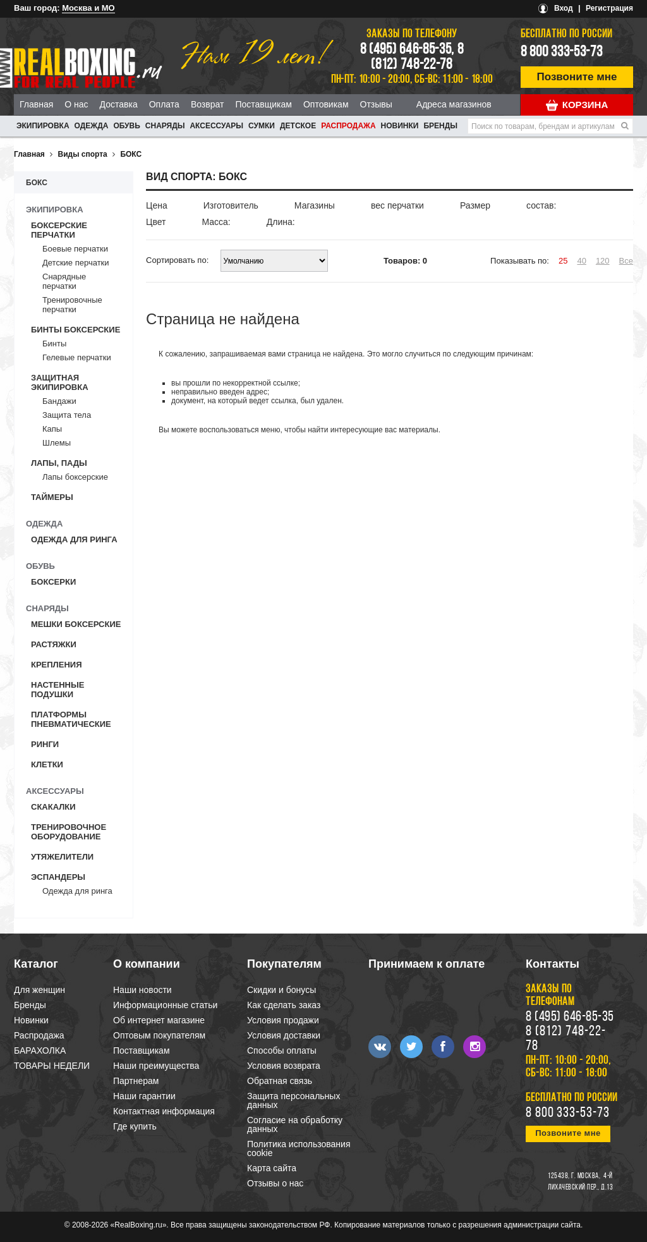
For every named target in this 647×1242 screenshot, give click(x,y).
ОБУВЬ (126, 125)
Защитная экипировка (59, 382)
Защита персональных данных (293, 1100)
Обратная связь (279, 1081)
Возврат (207, 104)
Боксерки (53, 582)
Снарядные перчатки (64, 281)
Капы (52, 429)
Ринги (45, 744)
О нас (76, 104)
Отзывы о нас (275, 1183)
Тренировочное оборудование (68, 831)
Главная (36, 104)
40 (581, 260)
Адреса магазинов (454, 104)
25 (563, 260)
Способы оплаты (282, 1050)
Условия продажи (283, 1020)
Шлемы (56, 442)
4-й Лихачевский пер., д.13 (580, 1181)
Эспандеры (58, 877)
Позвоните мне (577, 77)
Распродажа (348, 125)
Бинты (54, 343)
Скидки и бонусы (281, 990)
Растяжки (53, 644)
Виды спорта (82, 154)
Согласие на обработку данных (294, 1124)
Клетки (47, 764)
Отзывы (376, 104)
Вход (563, 8)
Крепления (56, 664)
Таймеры (52, 497)
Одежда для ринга (74, 539)
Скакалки (53, 807)
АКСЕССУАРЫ (216, 125)
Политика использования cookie (298, 1148)
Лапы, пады (59, 463)
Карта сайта (271, 1168)
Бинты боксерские (75, 329)
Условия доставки (283, 1035)
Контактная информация (164, 1111)
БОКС (131, 154)
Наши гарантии (144, 1096)
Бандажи (59, 401)
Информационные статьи (165, 1005)
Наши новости (142, 990)
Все (626, 260)
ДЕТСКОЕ (298, 125)
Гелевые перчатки (76, 357)
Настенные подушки (57, 689)
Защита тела (66, 415)
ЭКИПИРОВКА (43, 125)
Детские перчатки (75, 262)
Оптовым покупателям (159, 1035)
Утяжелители (62, 856)
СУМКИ (261, 125)
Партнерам (136, 1081)
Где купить (135, 1126)
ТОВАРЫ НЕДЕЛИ (52, 1066)
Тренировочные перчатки (72, 304)
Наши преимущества (156, 1066)
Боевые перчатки (75, 248)
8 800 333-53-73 (562, 52)
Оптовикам (326, 104)
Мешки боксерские (76, 624)
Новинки (400, 125)
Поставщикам (263, 104)
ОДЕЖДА (92, 125)
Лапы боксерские (75, 477)
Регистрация (609, 8)
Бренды (440, 125)
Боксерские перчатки (59, 230)
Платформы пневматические (71, 719)
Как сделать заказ (283, 1005)
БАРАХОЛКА (40, 1050)
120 (603, 260)
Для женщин (39, 990)
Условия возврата (283, 1066)
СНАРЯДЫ (165, 125)
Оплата (164, 104)
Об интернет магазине (159, 1020)
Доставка (119, 104)
